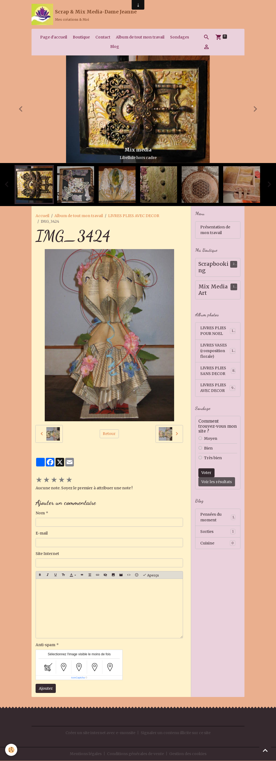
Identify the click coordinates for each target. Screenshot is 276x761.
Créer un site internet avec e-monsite (100, 733)
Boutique (81, 37)
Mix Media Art (213, 290)
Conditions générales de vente (135, 754)
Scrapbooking (213, 267)
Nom (40, 513)
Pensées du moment (217, 518)
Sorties (217, 532)
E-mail (42, 533)
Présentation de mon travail (215, 230)
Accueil (42, 216)
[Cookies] (11, 750)
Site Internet (47, 553)
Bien (208, 449)
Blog (114, 46)
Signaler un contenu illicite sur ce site (176, 733)
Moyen (210, 439)
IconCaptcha (78, 678)
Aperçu (151, 575)
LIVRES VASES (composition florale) (218, 351)
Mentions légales (86, 754)
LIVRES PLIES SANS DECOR (217, 371)
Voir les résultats (216, 482)
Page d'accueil (53, 37)
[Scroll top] (265, 750)
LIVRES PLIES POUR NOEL (217, 331)
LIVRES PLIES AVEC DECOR (133, 216)
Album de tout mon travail (140, 37)
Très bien (213, 458)
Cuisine (217, 544)
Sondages (179, 37)
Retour (109, 433)
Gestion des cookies (188, 754)
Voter (206, 473)
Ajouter (46, 688)
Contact (102, 37)
